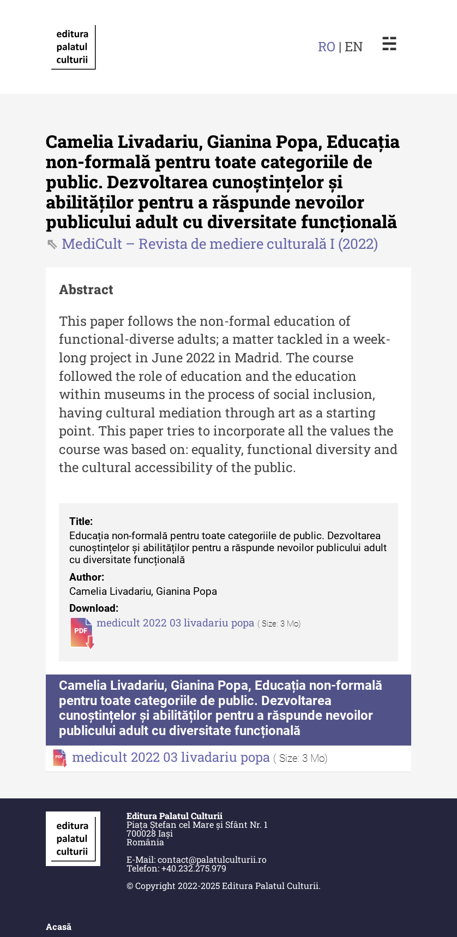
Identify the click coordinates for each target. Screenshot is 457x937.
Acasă (58, 926)
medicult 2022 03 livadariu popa (177, 622)
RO (326, 46)
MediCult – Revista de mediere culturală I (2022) (220, 243)
